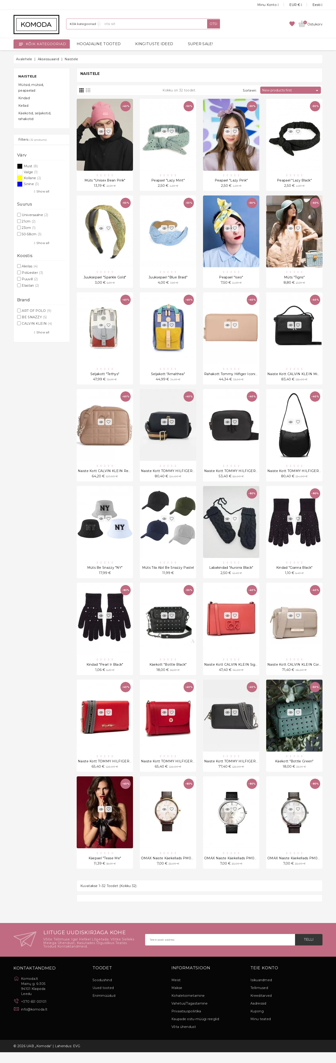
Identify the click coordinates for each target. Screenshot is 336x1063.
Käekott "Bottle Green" (294, 770)
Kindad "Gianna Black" (294, 573)
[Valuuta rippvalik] (290, 5)
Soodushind (102, 991)
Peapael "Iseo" (231, 279)
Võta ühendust (183, 1038)
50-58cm (31, 234)
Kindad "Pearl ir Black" (105, 672)
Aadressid (258, 1014)
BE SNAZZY (34, 317)
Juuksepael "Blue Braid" (168, 279)
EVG (76, 1057)
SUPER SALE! (200, 44)
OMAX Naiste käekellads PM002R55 (171, 868)
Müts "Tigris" (294, 279)
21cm (28, 221)
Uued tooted (103, 999)
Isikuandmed (261, 991)
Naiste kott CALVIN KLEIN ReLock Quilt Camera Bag (122, 475)
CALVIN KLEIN (37, 323)
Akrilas (30, 266)
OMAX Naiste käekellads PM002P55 (297, 868)
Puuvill (30, 279)
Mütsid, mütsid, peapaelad (31, 88)
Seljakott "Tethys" (104, 377)
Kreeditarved (261, 1006)
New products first (291, 90)
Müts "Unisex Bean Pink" (104, 181)
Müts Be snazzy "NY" (105, 573)
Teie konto (264, 979)
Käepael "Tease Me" (105, 868)
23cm (28, 228)
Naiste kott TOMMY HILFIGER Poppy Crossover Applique (252, 475)
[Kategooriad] (83, 24)
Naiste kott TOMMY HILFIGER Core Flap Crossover (184, 770)
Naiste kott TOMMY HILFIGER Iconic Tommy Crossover (124, 770)
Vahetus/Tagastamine (189, 1014)
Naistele (27, 76)
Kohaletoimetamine (188, 1006)
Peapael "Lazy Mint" (168, 181)
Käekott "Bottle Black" (168, 672)
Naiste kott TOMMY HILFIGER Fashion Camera (243, 770)
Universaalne (35, 215)
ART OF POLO (36, 311)
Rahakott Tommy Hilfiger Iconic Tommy (237, 377)
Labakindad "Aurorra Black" (231, 573)
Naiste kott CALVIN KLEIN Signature (235, 672)
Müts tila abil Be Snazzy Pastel (168, 573)
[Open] (21, 44)
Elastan (30, 285)
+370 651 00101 (33, 1012)
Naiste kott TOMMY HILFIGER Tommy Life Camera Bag (188, 475)
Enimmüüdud (103, 1006)
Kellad (23, 106)
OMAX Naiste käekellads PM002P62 (234, 868)
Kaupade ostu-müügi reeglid (195, 1030)
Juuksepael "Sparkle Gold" (105, 279)
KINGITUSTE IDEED (154, 44)
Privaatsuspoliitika (186, 1022)
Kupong (257, 1022)
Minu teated (260, 1030)
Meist (176, 991)
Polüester (32, 273)
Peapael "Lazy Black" (294, 181)
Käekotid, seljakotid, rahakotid (34, 116)
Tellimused (259, 999)
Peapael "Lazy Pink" (231, 181)
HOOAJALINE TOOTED (99, 44)
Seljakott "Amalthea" (168, 377)
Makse (176, 999)
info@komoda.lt (34, 1020)
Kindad (24, 98)
